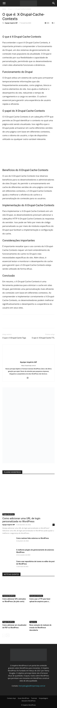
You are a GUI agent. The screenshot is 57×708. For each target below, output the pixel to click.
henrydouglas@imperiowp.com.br (32, 686)
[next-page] (7, 635)
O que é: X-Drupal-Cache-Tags (14, 338)
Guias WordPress (23, 698)
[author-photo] (28, 359)
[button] (4, 3)
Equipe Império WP (11, 23)
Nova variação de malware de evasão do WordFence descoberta (40, 627)
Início (4, 9)
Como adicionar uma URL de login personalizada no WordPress (21, 520)
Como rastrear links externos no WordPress (32, 538)
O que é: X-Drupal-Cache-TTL (43, 338)
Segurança (33, 622)
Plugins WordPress (8, 514)
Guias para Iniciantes (36, 596)
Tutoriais (34, 698)
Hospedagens (43, 698)
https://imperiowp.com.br (28, 365)
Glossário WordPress (28, 701)
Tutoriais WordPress (9, 596)
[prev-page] (3, 635)
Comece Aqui (11, 698)
